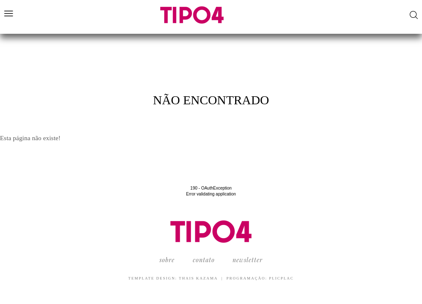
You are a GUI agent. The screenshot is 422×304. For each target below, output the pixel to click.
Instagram (378, 14)
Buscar (414, 15)
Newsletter (248, 260)
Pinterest (389, 14)
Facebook (367, 14)
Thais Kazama (198, 278)
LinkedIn (400, 14)
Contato (204, 260)
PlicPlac (281, 278)
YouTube (356, 14)
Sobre (167, 260)
